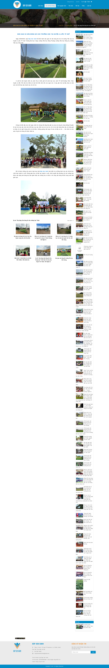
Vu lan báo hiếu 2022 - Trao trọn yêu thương (87, 199)
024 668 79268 (37, 651)
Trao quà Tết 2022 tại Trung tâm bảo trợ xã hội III (88, 219)
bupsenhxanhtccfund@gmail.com (42, 653)
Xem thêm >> (70, 220)
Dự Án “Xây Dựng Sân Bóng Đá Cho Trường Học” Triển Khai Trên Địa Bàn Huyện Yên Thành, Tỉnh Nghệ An (84, 87)
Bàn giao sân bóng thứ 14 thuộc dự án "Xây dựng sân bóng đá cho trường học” (84, 240)
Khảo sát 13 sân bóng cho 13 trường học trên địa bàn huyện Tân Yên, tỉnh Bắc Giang (84, 52)
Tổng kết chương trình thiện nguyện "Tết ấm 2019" (88, 438)
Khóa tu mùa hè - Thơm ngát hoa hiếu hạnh (88, 147)
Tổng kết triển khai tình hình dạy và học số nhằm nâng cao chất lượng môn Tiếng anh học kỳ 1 (84, 177)
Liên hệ (77, 1)
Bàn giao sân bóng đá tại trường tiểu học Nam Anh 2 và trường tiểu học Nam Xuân (84, 281)
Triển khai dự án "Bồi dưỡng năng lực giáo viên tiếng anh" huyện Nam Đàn (84, 551)
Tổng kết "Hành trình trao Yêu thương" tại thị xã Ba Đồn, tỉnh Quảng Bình (84, 536)
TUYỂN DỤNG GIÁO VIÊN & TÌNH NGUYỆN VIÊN (88, 626)
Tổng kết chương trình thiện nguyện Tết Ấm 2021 (88, 288)
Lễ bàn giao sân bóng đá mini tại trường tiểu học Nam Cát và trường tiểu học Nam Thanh (84, 431)
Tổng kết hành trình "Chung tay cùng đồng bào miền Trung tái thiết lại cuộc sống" (84, 312)
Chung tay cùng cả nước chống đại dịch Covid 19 (88, 248)
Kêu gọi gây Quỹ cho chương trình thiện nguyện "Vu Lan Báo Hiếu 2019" (84, 364)
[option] (20, 638)
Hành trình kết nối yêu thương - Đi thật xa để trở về (88, 521)
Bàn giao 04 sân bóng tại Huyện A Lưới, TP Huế (88, 60)
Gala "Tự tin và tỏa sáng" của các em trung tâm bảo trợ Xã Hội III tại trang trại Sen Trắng (84, 373)
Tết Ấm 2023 (87, 183)
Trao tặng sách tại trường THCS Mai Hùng (88, 127)
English (82, 1)
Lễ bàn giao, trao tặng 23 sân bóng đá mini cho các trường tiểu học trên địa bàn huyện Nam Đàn (84, 192)
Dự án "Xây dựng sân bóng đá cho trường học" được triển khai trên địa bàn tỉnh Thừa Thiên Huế (84, 109)
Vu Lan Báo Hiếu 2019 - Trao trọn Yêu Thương (88, 357)
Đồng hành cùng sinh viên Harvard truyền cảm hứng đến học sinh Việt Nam (84, 381)
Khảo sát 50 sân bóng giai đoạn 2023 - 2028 (87, 169)
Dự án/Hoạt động (68, 25)
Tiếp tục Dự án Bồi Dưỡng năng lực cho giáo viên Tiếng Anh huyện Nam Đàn (84, 528)
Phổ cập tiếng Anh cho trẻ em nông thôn (88, 593)
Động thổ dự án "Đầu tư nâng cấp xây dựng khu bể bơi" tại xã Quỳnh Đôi (84, 415)
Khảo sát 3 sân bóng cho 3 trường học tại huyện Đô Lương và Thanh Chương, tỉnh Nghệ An (84, 44)
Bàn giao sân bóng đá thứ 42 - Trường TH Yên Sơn (88, 117)
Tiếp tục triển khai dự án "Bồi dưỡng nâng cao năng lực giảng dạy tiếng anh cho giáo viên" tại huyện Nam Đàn (84, 472)
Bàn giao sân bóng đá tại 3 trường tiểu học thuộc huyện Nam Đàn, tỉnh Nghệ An (84, 264)
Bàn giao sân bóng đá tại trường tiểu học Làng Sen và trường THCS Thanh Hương (84, 272)
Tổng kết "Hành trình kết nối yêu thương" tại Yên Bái (88, 515)
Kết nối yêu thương (88, 254)
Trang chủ (61, 25)
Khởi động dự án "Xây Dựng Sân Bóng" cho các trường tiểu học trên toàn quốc (84, 489)
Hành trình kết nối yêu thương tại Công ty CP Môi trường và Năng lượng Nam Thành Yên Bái (84, 327)
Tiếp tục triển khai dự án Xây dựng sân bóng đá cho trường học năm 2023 (84, 162)
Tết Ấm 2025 (87, 72)
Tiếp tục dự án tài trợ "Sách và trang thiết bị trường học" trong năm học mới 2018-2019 (84, 507)
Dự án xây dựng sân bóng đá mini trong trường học (88, 294)
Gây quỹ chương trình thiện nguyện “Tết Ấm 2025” (88, 80)
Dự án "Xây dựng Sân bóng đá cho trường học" (85, 25)
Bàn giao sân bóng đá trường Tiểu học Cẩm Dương (88, 95)
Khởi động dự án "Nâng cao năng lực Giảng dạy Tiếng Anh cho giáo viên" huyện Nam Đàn (84, 559)
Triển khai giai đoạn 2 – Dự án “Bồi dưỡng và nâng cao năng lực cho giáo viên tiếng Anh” (84, 407)
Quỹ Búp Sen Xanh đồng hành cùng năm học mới (88, 141)
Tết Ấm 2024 (87, 121)
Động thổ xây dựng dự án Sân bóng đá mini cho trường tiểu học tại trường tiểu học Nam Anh (84, 481)
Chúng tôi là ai (70, 1)
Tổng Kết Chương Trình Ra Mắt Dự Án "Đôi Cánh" (88, 451)
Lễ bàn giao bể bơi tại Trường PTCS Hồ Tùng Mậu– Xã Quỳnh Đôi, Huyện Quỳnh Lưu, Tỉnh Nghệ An (84, 343)
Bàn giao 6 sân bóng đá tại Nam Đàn (87, 212)
